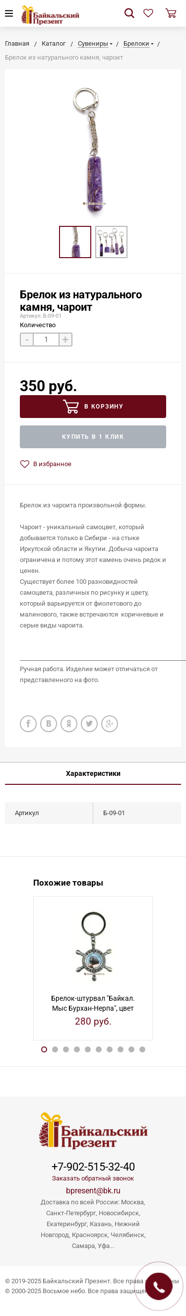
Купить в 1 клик (93, 436)
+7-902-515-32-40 (93, 1167)
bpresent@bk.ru (93, 1190)
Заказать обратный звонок (93, 1178)
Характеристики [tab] (93, 773)
